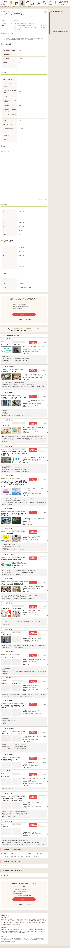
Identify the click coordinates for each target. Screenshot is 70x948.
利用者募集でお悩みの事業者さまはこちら (38, 17)
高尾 (28, 856)
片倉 (20, 856)
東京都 (5, 875)
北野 (35, 856)
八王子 (31, 854)
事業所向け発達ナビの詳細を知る (59, 31)
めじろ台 (22, 854)
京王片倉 (5, 856)
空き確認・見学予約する (33, 343)
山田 (13, 854)
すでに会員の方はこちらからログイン (24, 319)
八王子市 (5, 865)
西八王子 (5, 854)
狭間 (13, 856)
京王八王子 (40, 854)
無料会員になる (24, 314)
